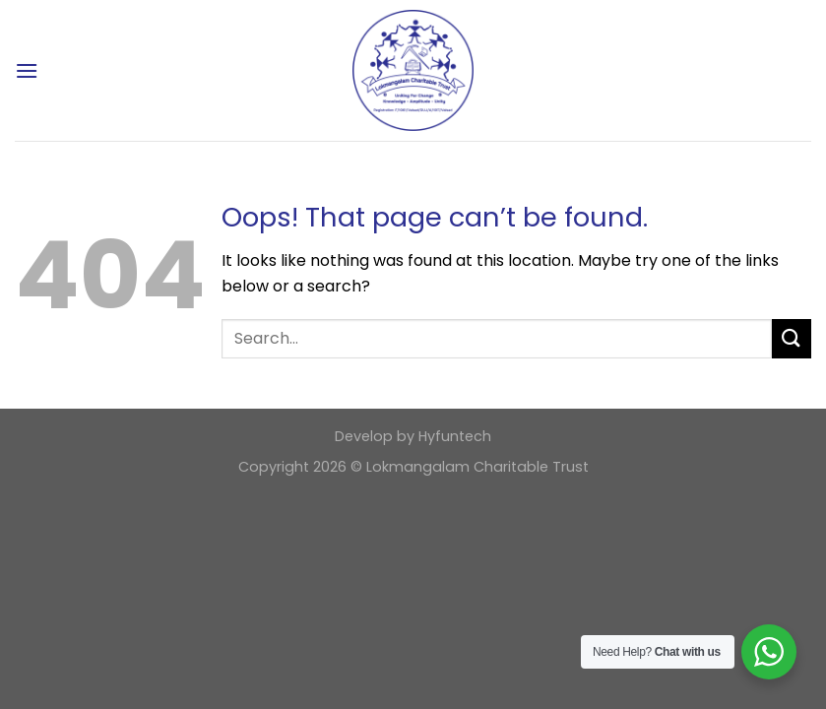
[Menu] (26, 70)
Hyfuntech (454, 436)
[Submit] (791, 338)
